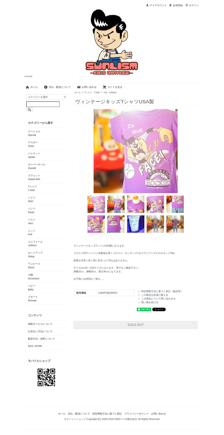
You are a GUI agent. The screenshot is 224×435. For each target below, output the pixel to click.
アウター (33, 144)
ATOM (38, 346)
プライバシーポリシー (136, 413)
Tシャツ (92, 92)
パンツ (31, 210)
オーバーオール (36, 166)
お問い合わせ (87, 87)
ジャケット (34, 155)
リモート (33, 298)
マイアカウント (156, 5)
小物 (33, 276)
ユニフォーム (35, 243)
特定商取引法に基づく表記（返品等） (162, 291)
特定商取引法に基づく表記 (107, 413)
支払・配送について (57, 87)
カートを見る (112, 87)
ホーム (31, 87)
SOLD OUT (136, 325)
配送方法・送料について (41, 338)
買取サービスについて (40, 324)
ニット (31, 232)
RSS (30, 346)
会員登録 (176, 5)
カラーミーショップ (75, 419)
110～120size (110, 92)
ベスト (31, 221)
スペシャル (34, 133)
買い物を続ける (149, 302)
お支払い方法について (40, 331)
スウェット (34, 177)
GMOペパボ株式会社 (125, 419)
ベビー (31, 287)
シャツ (31, 199)
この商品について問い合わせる (158, 298)
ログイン (192, 5)
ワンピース (34, 265)
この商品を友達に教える (154, 295)
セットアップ (35, 254)
